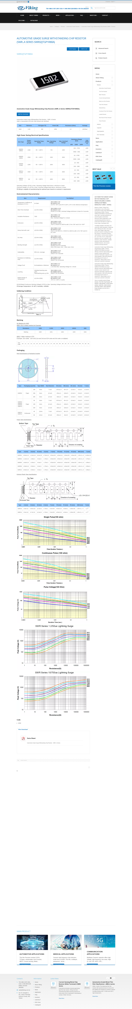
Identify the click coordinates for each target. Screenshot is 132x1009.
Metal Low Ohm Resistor (104, 101)
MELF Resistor (102, 94)
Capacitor (99, 127)
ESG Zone (22, 20)
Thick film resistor (99, 286)
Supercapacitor (100, 131)
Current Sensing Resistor (104, 97)
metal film (101, 285)
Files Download (23, 114)
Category (57, 26)
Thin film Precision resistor (103, 186)
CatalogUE (34, 20)
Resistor (63, 26)
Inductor (99, 124)
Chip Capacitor (107, 286)
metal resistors (24, 759)
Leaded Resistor (102, 114)
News (58, 15)
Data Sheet (33, 738)
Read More (61, 997)
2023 (87, 986)
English (112, 1)
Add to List (84, 49)
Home (22, 15)
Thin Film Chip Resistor (104, 282)
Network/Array (102, 107)
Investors (93, 15)
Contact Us (97, 289)
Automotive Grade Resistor (73, 26)
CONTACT (105, 15)
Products (46, 15)
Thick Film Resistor (103, 104)
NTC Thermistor (100, 134)
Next (111, 168)
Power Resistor (102, 120)
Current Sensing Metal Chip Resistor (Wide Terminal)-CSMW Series (70, 983)
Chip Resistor (102, 283)
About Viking (34, 15)
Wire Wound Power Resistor (105, 117)
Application (70, 15)
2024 (53, 986)
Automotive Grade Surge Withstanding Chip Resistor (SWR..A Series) (98, 26)
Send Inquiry (72, 49)
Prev (114, 168)
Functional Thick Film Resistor (105, 111)
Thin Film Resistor (103, 91)
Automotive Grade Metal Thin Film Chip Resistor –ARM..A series (104, 982)
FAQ (82, 15)
